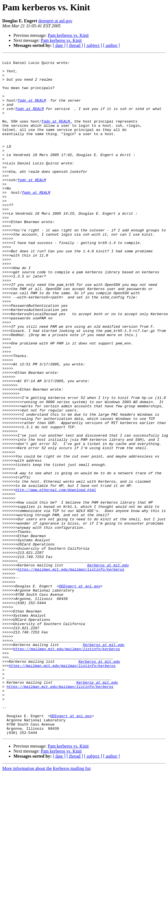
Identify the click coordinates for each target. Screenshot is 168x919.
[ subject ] (93, 45)
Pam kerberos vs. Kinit (68, 35)
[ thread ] (75, 45)
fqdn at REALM (32, 109)
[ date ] (59, 45)
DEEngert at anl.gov (79, 692)
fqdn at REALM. (56, 134)
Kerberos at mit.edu (108, 667)
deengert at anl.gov (55, 20)
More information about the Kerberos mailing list (46, 904)
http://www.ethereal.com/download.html (55, 576)
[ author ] (111, 45)
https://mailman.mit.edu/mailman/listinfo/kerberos (71, 672)
